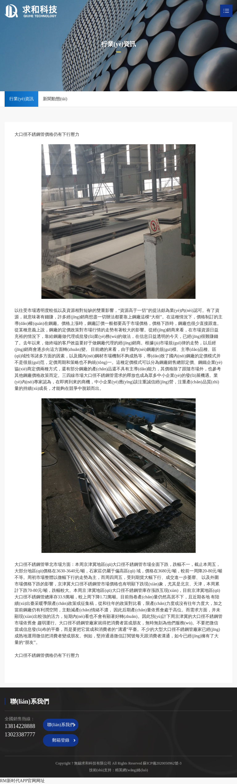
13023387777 (20, 734)
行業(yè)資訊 (21, 99)
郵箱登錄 (60, 740)
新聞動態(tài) (55, 99)
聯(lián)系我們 (60, 724)
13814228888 (20, 726)
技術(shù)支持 (100, 770)
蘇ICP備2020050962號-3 (162, 763)
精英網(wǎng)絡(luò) (131, 770)
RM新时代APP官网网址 (22, 780)
